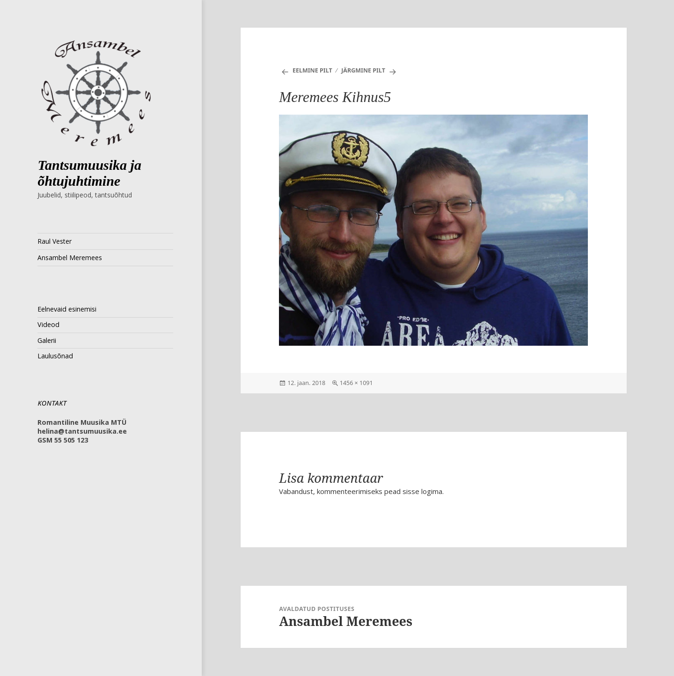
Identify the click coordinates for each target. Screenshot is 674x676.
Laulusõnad (55, 355)
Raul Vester (54, 241)
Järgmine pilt (363, 70)
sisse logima (422, 491)
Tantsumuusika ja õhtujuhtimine (89, 173)
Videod (48, 324)
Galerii (46, 340)
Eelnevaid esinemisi (66, 309)
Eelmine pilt (312, 70)
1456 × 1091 (356, 383)
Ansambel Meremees (69, 257)
